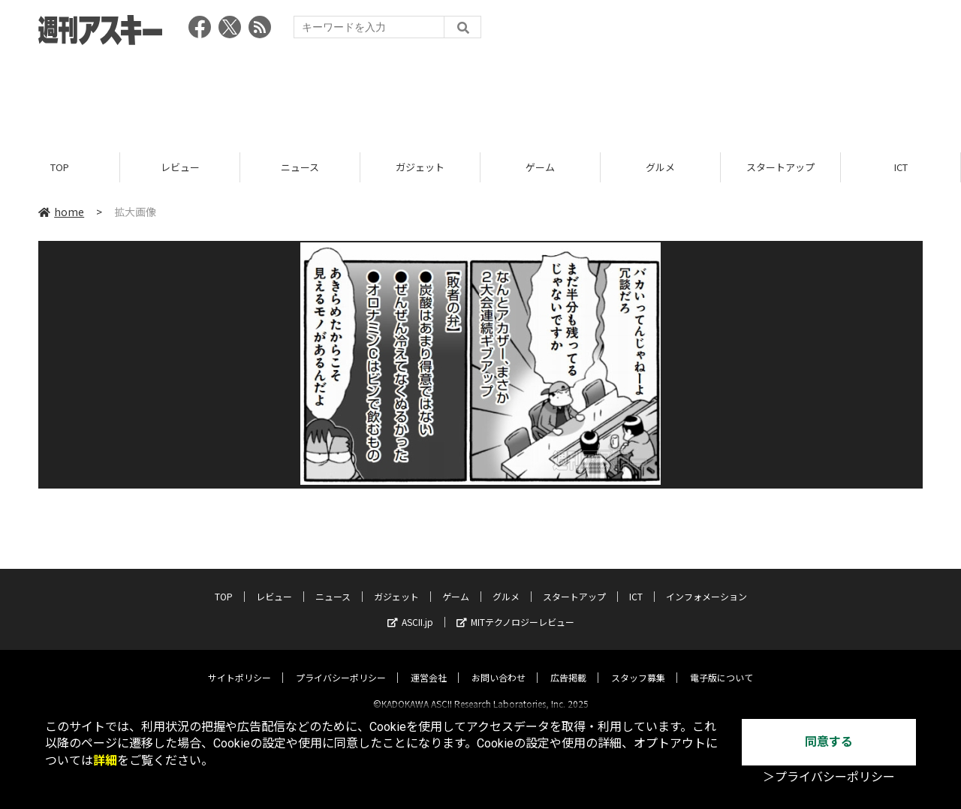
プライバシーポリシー (341, 664)
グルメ (660, 167)
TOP (59, 167)
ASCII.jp (410, 609)
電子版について (721, 664)
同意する (829, 742)
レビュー (180, 167)
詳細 (105, 760)
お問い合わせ (498, 664)
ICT (901, 167)
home (61, 211)
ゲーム (540, 167)
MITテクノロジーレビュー (515, 609)
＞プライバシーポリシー (829, 777)
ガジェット (420, 167)
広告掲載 (568, 664)
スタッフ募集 (638, 664)
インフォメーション (706, 583)
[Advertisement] (480, 94)
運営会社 (429, 664)
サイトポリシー (239, 664)
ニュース (300, 167)
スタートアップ (780, 167)
